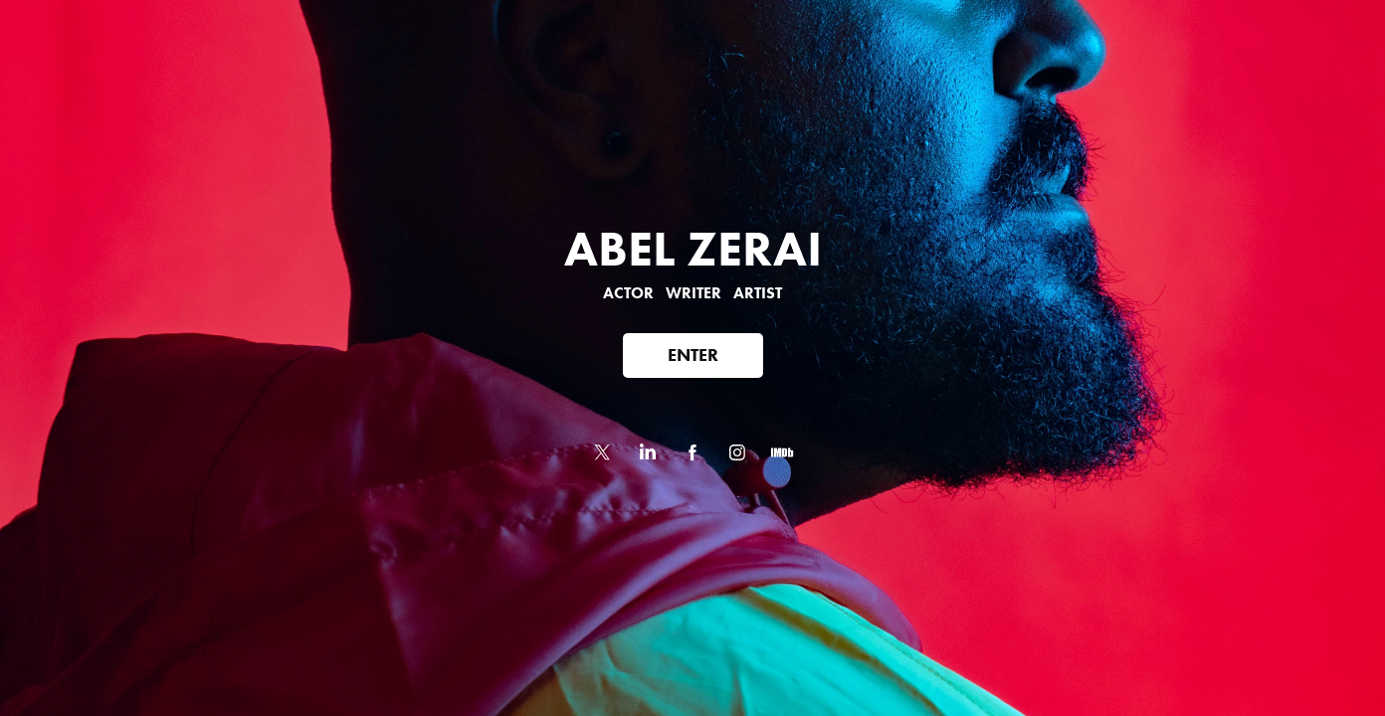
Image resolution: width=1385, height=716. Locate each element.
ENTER (693, 355)
